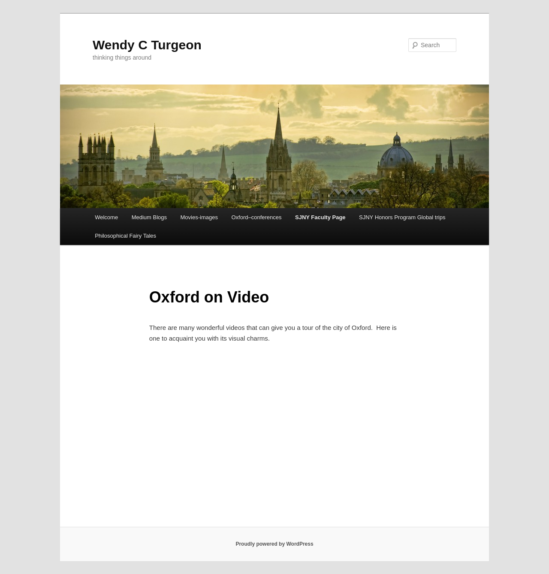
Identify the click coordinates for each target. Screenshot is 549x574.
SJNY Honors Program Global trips (402, 217)
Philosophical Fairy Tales (125, 236)
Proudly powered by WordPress (274, 544)
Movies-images (199, 217)
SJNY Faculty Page (320, 217)
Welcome (106, 217)
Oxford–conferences (256, 217)
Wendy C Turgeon (147, 45)
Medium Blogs (149, 217)
